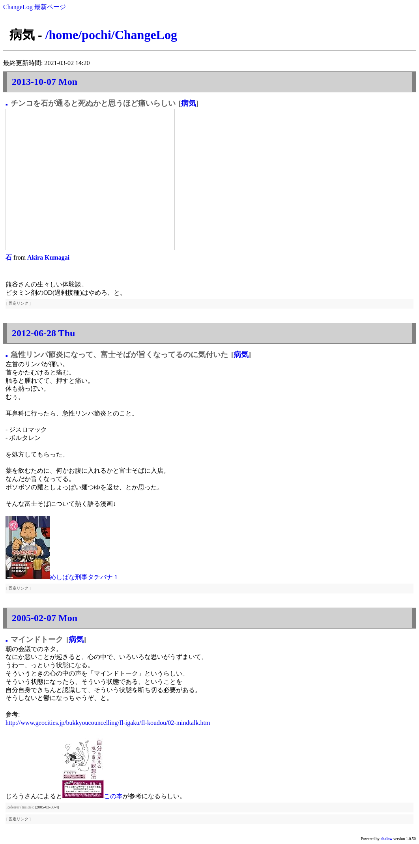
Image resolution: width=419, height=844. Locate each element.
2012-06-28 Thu (43, 333)
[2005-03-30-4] (47, 807)
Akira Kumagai (48, 257)
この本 (113, 796)
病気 (188, 103)
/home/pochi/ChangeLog (111, 35)
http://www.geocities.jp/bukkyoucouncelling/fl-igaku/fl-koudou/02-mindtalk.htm (108, 722)
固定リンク (18, 303)
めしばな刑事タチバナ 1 (84, 577)
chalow (387, 839)
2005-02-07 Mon (44, 618)
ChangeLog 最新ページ (34, 7)
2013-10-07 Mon (44, 82)
